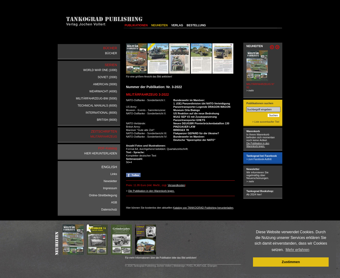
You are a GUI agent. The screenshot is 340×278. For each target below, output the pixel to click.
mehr (251, 181)
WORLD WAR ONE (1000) (100, 70)
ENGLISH (109, 167)
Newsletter (110, 181)
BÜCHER (111, 53)
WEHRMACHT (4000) (103, 91)
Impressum (110, 188)
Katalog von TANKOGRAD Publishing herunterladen (203, 207)
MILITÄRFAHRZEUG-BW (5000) (96, 98)
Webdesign (179, 266)
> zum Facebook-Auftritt (258, 159)
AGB (114, 202)
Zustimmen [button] (291, 262)
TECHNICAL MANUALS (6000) (97, 105)
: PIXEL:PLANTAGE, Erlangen (201, 266)
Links (113, 174)
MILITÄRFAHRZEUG (103, 136)
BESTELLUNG (196, 25)
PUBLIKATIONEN (136, 25)
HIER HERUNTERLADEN (100, 153)
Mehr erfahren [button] (297, 250)
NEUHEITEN (159, 25)
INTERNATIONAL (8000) (101, 112)
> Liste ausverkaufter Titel (265, 122)
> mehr (250, 90)
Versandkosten (176, 185)
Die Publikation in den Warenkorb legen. (151, 190)
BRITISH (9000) (107, 119)
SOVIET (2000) (107, 77)
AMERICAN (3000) (105, 84)
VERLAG (177, 25)
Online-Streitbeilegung (103, 195)
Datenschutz (109, 209)
